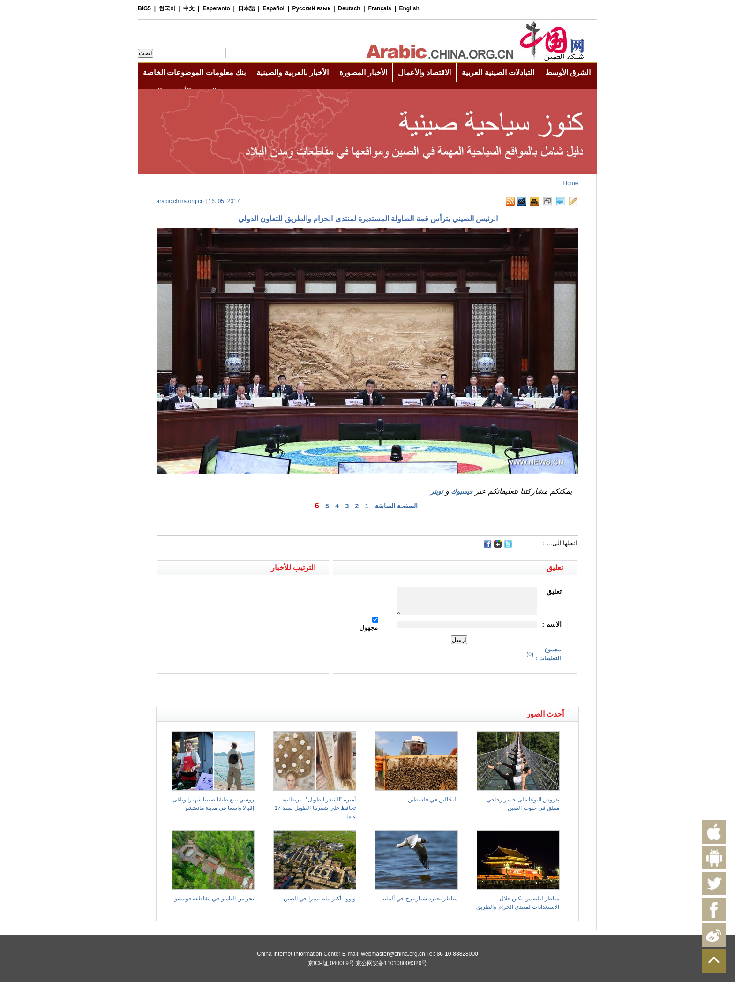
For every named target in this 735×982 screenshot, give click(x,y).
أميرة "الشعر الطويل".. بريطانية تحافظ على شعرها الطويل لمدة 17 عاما (315, 808)
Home (570, 183)
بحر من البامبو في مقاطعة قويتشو (214, 898)
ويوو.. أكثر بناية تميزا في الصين (320, 898)
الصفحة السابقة (396, 506)
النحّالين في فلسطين (433, 799)
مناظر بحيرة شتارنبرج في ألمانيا (419, 898)
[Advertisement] (262, 690)
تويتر (436, 491)
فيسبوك (461, 491)
